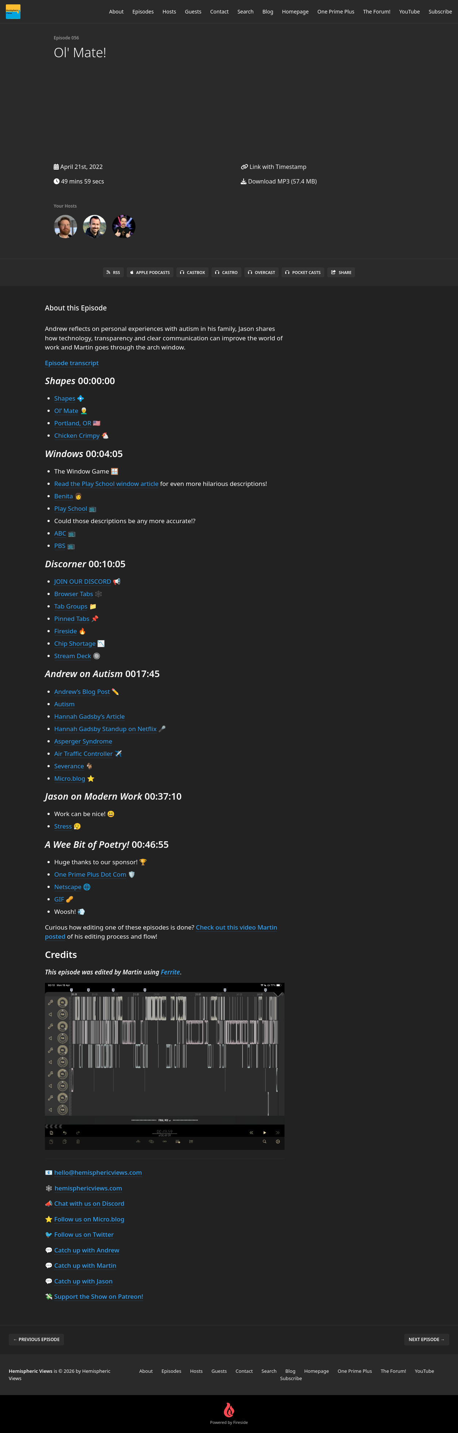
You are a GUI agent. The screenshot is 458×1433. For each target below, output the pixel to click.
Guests (193, 11)
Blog (267, 11)
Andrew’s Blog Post (82, 691)
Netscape (68, 886)
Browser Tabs (73, 594)
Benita (63, 496)
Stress (63, 826)
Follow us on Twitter (84, 1234)
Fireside (65, 631)
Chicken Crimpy (77, 435)
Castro (226, 272)
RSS (113, 272)
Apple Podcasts (150, 272)
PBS (60, 545)
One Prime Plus (335, 11)
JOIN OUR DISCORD (82, 581)
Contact (219, 11)
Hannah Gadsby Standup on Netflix (105, 729)
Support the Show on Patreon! (98, 1296)
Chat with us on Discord (89, 1203)
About (116, 11)
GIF (59, 899)
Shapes (65, 398)
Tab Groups (71, 606)
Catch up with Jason (83, 1281)
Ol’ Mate (66, 410)
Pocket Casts (303, 272)
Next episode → (427, 1339)
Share (341, 272)
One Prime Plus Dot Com (90, 874)
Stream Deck (72, 656)
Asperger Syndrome (83, 741)
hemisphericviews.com (88, 1188)
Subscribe (440, 11)
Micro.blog (69, 778)
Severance (69, 766)
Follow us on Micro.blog (89, 1219)
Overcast (261, 272)
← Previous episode (36, 1339)
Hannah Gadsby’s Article (89, 716)
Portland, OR (72, 423)
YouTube (409, 11)
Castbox (192, 272)
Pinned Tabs (71, 618)
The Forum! (376, 11)
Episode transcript (72, 363)
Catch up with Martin (85, 1265)
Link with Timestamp (273, 167)
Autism (64, 704)
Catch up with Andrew (86, 1250)
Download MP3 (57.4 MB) (279, 181)
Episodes (143, 11)
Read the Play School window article (106, 483)
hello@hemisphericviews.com (98, 1172)
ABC (60, 533)
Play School (70, 508)
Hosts (169, 11)
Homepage (295, 11)
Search (245, 11)
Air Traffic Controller (83, 753)
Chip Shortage (75, 643)
